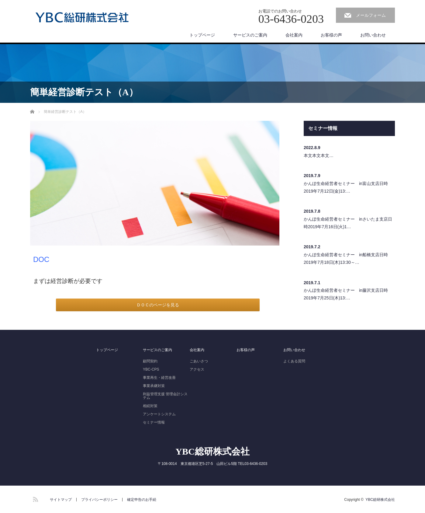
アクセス (197, 369)
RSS (34, 498)
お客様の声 (331, 35)
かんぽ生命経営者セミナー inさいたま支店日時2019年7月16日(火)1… (348, 223)
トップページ (202, 35)
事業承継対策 (154, 386)
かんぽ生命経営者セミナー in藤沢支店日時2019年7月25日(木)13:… (346, 294)
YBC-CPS (151, 369)
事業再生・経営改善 (159, 377)
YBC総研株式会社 (212, 451)
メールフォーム (371, 15)
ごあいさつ (199, 361)
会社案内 (293, 35)
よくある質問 (294, 361)
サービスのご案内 (250, 35)
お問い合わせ (373, 35)
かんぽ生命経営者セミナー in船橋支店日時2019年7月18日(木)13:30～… (346, 258)
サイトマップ (61, 499)
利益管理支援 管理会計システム (165, 396)
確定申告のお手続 (141, 499)
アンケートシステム (159, 414)
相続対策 (150, 406)
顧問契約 (150, 361)
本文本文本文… (318, 155)
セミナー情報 (154, 422)
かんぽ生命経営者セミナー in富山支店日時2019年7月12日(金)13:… (346, 187)
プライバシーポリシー (99, 499)
